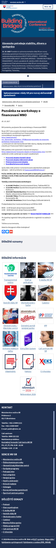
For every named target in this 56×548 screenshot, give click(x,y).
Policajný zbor (9, 471)
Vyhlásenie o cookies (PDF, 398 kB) (37, 542)
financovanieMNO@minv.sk (34, 170)
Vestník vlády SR (9, 513)
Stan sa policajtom (10, 507)
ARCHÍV (45, 102)
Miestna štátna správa (12, 523)
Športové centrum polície (13, 493)
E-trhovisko (8, 532)
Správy (20, 105)
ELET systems (38, 539)
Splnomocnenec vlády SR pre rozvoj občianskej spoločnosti (22, 86)
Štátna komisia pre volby (13, 462)
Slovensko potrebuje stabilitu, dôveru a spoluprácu (24, 45)
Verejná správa (9, 478)
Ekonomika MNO (9, 105)
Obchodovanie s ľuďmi (12, 517)
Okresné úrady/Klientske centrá (16, 465)
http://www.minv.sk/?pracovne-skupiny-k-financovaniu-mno (23, 152)
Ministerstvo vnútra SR (12, 459)
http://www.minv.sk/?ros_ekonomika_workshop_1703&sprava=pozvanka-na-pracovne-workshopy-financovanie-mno (25, 139)
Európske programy (11, 468)
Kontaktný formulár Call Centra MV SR (17, 442)
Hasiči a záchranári (10, 481)
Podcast (6, 504)
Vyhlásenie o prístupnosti (12, 542)
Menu (48, 6)
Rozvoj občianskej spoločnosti (15, 490)
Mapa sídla (49, 539)
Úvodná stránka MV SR (10, 82)
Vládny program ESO (11, 526)
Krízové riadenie (9, 484)
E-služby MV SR (9, 510)
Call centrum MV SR (10, 529)
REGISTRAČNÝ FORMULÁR (40, 214)
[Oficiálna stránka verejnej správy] (20, 2)
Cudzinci (6, 520)
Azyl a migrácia (9, 475)
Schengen (7, 487)
